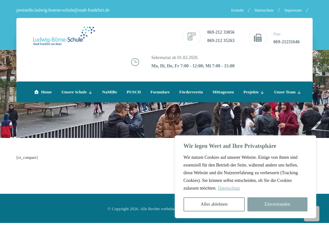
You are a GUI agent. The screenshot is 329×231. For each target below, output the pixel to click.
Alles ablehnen (214, 204)
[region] (245, 176)
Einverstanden (277, 204)
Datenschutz (229, 188)
